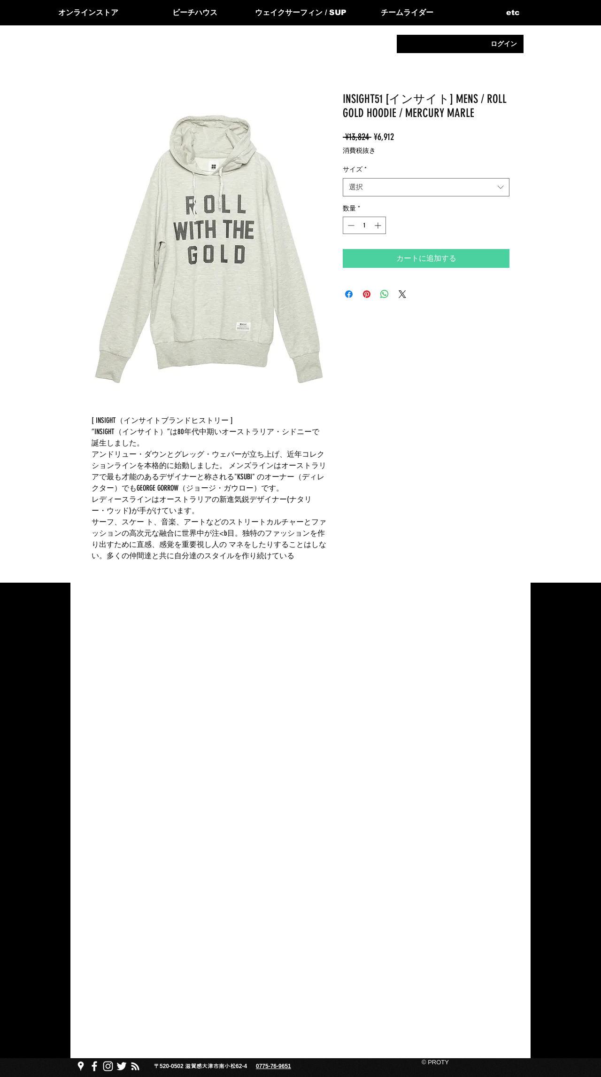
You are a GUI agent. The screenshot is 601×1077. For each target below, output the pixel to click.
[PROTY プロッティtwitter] (121, 1066)
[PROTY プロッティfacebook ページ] (94, 1066)
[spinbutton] (364, 225)
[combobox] (426, 187)
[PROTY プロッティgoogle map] (80, 1066)
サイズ (355, 169)
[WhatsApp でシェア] (384, 294)
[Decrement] (350, 225)
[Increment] (379, 225)
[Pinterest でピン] (366, 294)
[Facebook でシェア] (348, 294)
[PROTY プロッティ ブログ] (135, 1066)
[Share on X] (402, 294)
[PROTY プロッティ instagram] (108, 1066)
